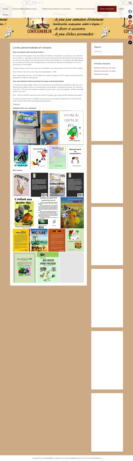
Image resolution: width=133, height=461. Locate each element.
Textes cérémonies (107, 9)
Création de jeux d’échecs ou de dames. (56, 9)
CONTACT (16, 104)
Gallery (121, 9)
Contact (5, 15)
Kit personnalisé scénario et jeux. (25, 9)
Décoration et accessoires (85, 9)
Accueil (5, 9)
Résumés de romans (101, 74)
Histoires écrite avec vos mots (104, 68)
